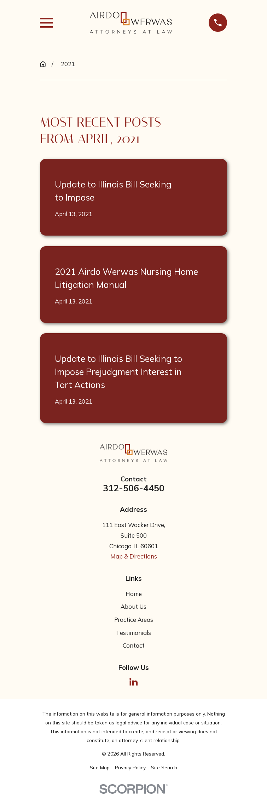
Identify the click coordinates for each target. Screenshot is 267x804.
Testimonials (133, 632)
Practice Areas (133, 619)
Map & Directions (133, 556)
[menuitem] (100, 767)
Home (134, 593)
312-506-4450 (133, 488)
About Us (133, 606)
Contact (134, 645)
